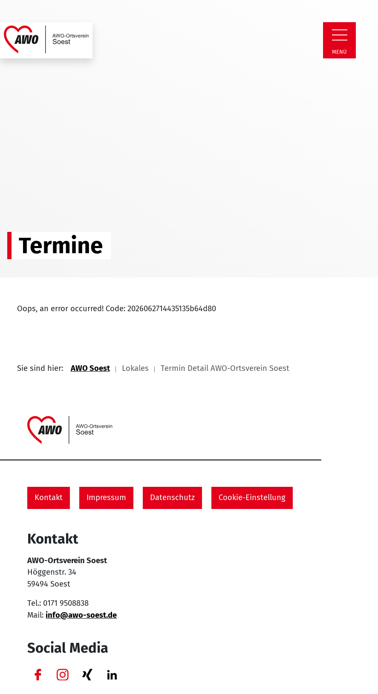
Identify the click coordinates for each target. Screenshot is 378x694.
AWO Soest (90, 368)
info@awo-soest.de (81, 615)
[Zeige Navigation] (339, 35)
